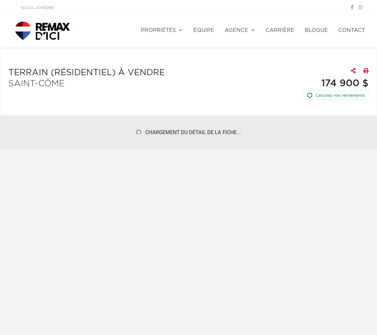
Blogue (316, 30)
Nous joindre (37, 8)
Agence (236, 30)
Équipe (203, 30)
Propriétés (158, 30)
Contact (351, 30)
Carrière (280, 30)
